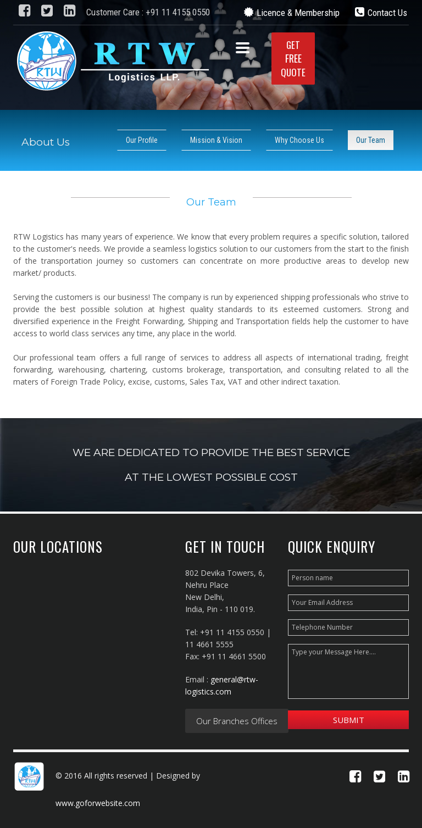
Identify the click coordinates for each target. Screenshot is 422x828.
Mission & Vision (216, 140)
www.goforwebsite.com (97, 803)
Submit (348, 719)
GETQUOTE (293, 58)
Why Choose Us (299, 140)
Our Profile (142, 140)
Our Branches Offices (236, 720)
